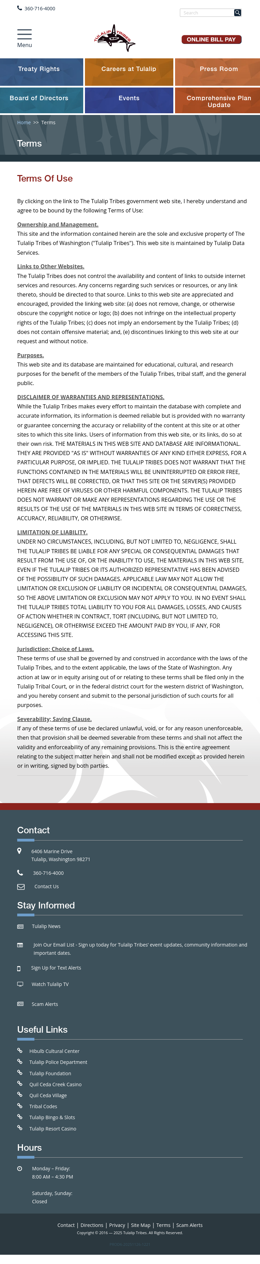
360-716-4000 (40, 8)
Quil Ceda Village (48, 1095)
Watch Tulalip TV (50, 984)
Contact (66, 1225)
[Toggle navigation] (24, 36)
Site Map (141, 1225)
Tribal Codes (43, 1106)
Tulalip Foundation (50, 1073)
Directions (91, 1225)
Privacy (117, 1225)
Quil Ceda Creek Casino (55, 1084)
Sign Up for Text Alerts (56, 967)
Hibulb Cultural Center (54, 1051)
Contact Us (46, 886)
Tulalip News (46, 926)
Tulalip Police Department (58, 1062)
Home (24, 122)
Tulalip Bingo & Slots (52, 1117)
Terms (163, 1225)
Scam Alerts (45, 1004)
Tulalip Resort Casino (52, 1128)
